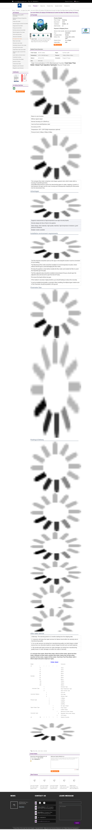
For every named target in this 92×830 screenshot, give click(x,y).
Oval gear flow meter (25, 10)
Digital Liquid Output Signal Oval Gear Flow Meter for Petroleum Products (74, 787)
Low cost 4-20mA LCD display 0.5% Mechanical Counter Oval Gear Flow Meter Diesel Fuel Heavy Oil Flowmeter (41, 40)
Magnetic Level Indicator (18, 65)
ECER (46, 829)
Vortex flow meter (16, 21)
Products (35, 6)
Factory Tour (50, 6)
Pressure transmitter (17, 27)
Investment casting (17, 57)
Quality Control (58, 6)
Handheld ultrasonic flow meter (19, 45)
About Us (42, 6)
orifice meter (35, 750)
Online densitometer (17, 34)
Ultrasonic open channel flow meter (19, 52)
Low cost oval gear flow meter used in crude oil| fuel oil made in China (44, 787)
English (77, 1)
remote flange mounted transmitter (20, 23)
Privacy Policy (17, 828)
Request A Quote (69, 1)
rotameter (45, 750)
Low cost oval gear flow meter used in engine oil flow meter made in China (34, 788)
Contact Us (67, 6)
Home (29, 6)
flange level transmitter (18, 25)
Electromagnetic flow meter (19, 32)
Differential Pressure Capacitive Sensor (19, 19)
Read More (21, 807)
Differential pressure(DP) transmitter (18, 15)
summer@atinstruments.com (20, 1)
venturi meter (40, 750)
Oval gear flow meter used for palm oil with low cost (64, 787)
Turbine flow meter (17, 63)
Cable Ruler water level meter (19, 49)
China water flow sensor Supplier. (27, 828)
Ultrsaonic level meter (17, 43)
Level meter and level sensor (19, 55)
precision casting (16, 61)
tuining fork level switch (18, 47)
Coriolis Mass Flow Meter (18, 59)
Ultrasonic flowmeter (17, 36)
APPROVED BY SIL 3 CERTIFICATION (23, 803)
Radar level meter (16, 40)
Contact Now (58, 44)
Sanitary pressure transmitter (19, 30)
